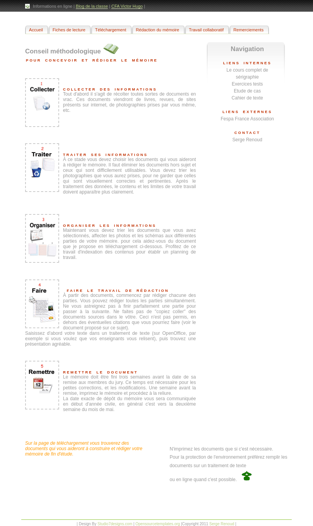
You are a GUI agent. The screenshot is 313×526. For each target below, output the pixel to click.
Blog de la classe (92, 6)
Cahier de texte (247, 98)
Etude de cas (247, 91)
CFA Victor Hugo (127, 6)
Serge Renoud (247, 139)
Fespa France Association (247, 119)
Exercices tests (247, 84)
